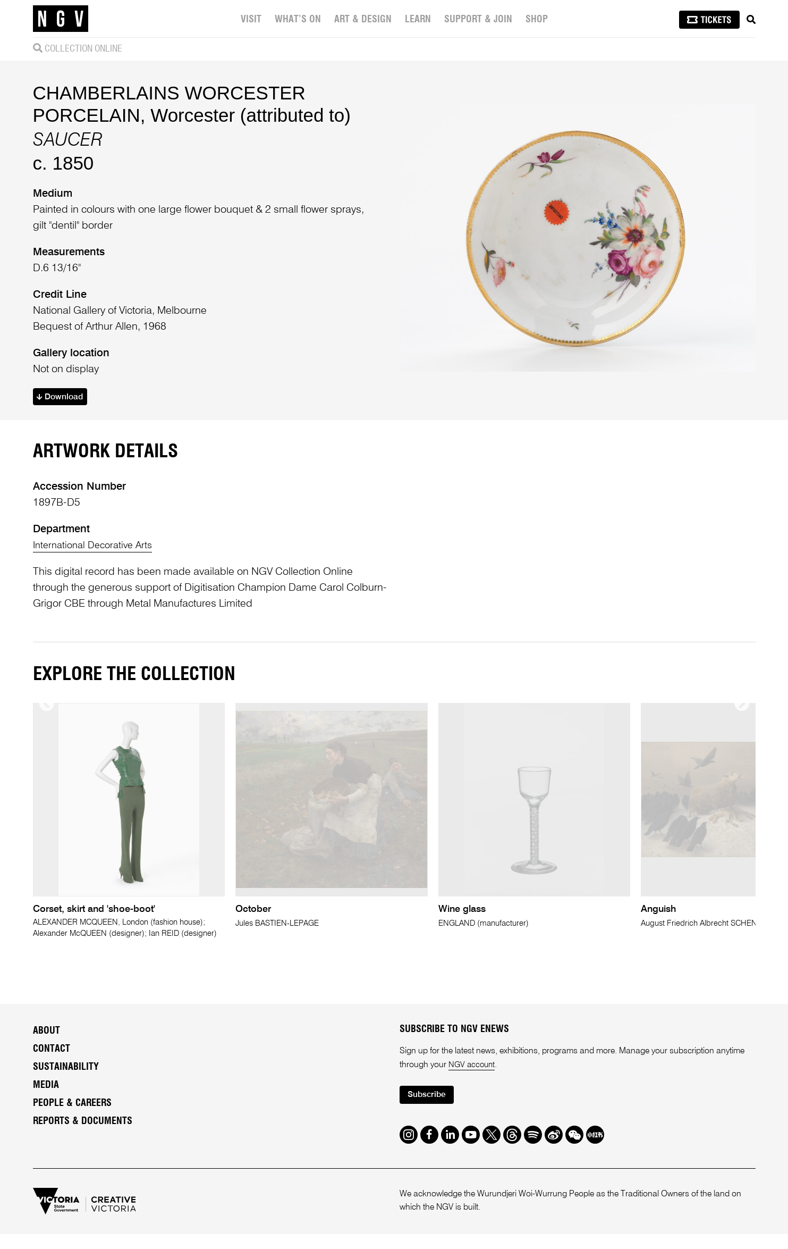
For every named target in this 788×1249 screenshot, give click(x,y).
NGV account (472, 1078)
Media (46, 1098)
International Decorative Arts (97, 547)
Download (62, 398)
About (46, 1044)
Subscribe (429, 1109)
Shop (537, 19)
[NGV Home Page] (60, 18)
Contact (51, 1062)
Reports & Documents (82, 1134)
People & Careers (72, 1116)
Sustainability (66, 1080)
